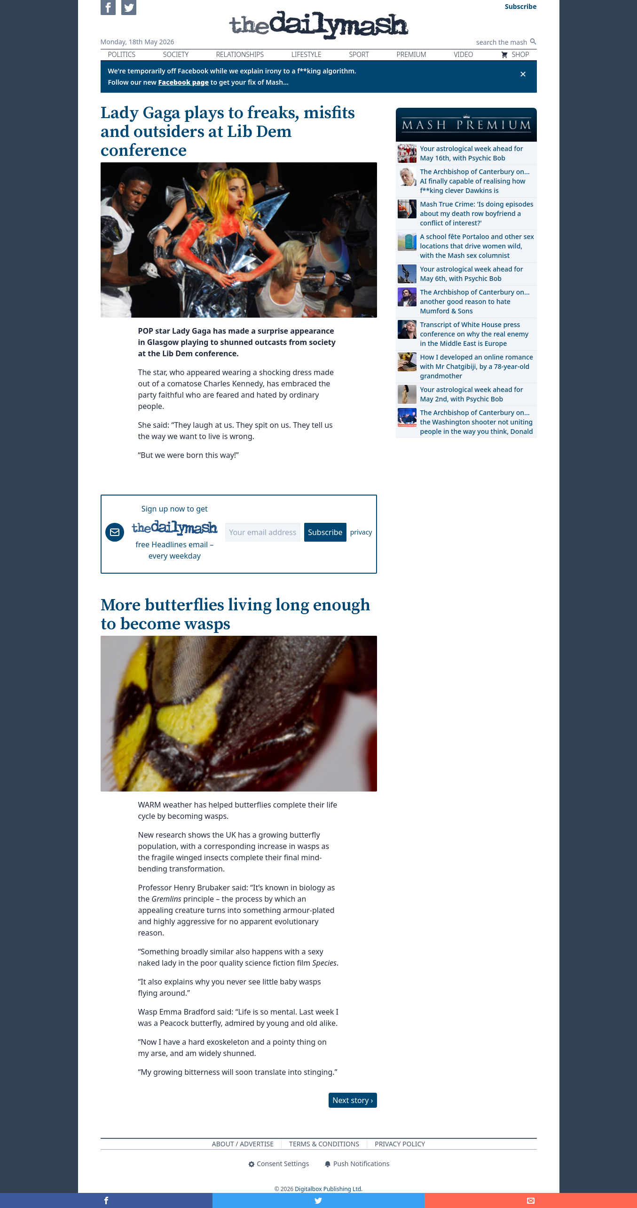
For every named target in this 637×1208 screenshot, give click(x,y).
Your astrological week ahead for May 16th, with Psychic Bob (471, 153)
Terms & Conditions (324, 1143)
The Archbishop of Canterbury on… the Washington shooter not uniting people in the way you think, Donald (476, 422)
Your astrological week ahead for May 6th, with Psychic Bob (471, 273)
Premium (411, 54)
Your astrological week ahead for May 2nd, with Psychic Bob (471, 394)
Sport (359, 54)
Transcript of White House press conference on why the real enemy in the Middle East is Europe (474, 334)
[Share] (531, 1200)
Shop (515, 54)
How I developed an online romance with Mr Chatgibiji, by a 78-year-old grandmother (476, 366)
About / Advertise (243, 1143)
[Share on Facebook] (106, 1200)
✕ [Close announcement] (523, 74)
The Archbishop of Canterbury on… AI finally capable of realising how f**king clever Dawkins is (475, 181)
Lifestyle (306, 54)
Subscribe (325, 532)
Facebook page (183, 82)
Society (176, 54)
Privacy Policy (400, 1143)
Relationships (240, 54)
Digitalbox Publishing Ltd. (328, 1189)
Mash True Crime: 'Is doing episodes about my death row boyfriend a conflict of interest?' (477, 213)
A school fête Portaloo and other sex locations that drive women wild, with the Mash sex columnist (477, 246)
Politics (122, 54)
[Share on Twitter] (318, 1200)
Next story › (352, 1100)
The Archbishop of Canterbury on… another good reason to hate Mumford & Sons (475, 301)
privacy (361, 532)
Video (463, 54)
